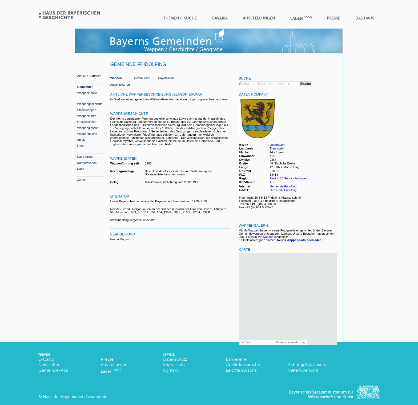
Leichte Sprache (241, 370)
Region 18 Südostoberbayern (289, 178)
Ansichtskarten (120, 84)
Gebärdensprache (243, 364)
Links (80, 145)
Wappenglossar (87, 127)
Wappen (116, 78)
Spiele (81, 139)
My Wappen (251, 230)
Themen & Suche (180, 18)
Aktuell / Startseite (89, 75)
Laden (301, 18)
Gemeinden (85, 86)
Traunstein (277, 148)
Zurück (81, 179)
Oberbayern (278, 144)
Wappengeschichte (90, 103)
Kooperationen (87, 162)
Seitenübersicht (303, 370)
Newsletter (48, 364)
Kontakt (170, 370)
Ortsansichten (86, 121)
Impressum (174, 364)
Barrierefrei (237, 359)
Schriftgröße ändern (307, 364)
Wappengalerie (87, 133)
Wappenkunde (87, 115)
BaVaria (220, 18)
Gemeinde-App (53, 370)
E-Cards (46, 359)
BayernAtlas (166, 78)
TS (272, 182)
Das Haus (364, 18)
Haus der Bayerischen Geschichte (75, 396)
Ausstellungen (259, 18)
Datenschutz (175, 359)
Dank (80, 168)
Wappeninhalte (87, 93)
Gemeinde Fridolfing (283, 186)
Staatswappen (86, 110)
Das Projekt (85, 156)
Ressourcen (142, 78)
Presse (333, 18)
